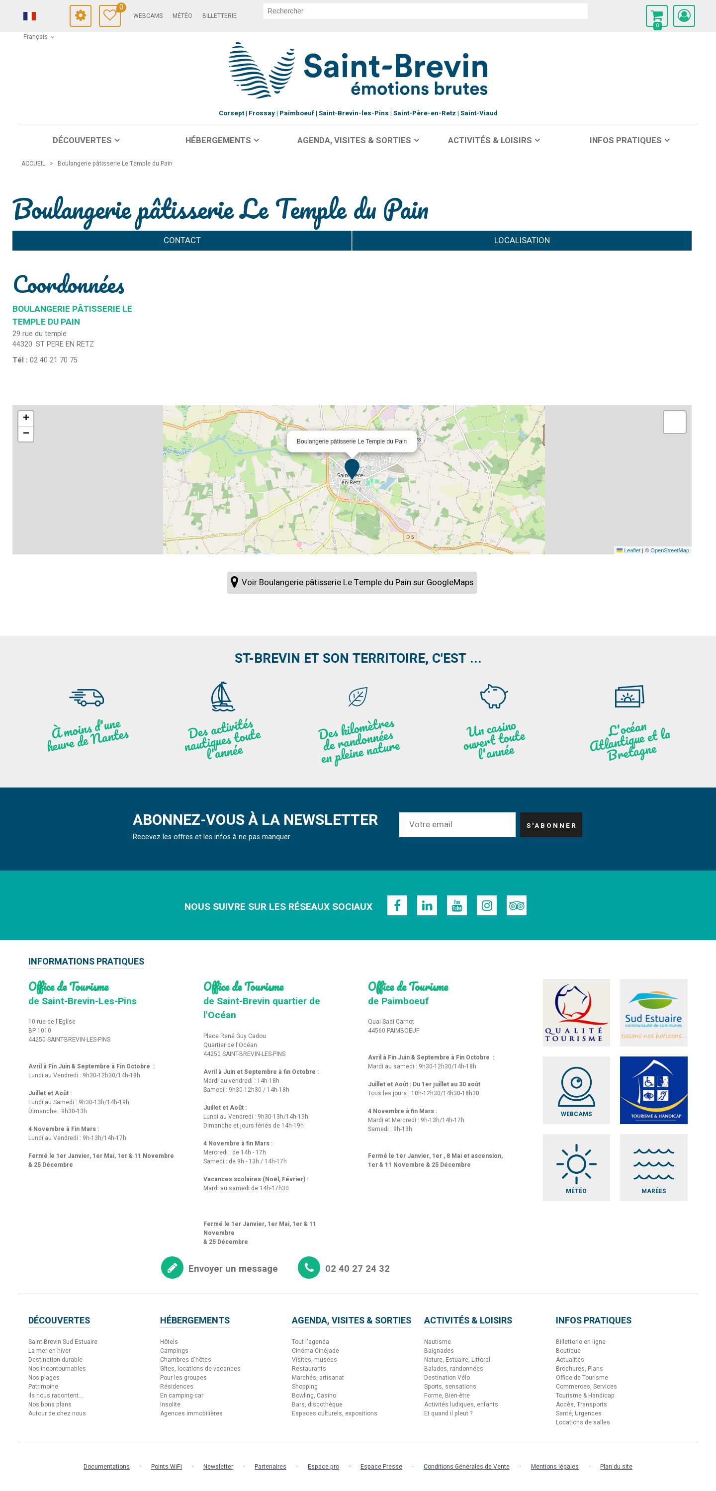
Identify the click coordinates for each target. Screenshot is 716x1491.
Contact (182, 240)
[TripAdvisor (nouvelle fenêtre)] (517, 905)
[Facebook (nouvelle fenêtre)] (397, 905)
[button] (657, 16)
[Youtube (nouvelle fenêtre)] (457, 905)
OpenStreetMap (669, 550)
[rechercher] (426, 10)
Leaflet (628, 550)
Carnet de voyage (118, 8)
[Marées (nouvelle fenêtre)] (654, 1168)
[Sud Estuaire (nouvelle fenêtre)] (654, 1013)
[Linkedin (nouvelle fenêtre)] (427, 905)
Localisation (522, 240)
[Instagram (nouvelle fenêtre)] (487, 905)
